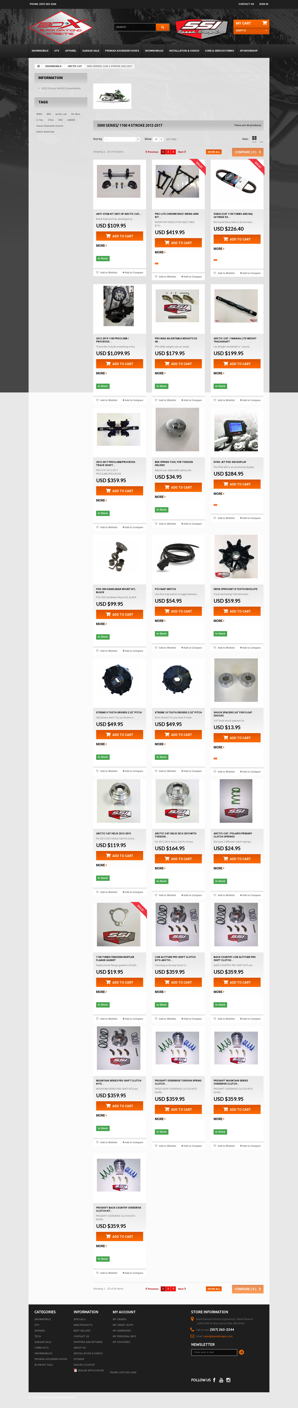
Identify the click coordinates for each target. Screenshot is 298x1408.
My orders (119, 1319)
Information (50, 78)
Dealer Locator (84, 1364)
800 (49, 114)
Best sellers (82, 1330)
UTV (56, 50)
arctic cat (61, 114)
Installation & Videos (184, 50)
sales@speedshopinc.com (218, 1336)
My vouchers (121, 1342)
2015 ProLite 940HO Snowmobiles (61, 88)
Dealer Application (89, 1370)
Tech (37, 1336)
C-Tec (39, 119)
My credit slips (123, 1325)
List (261, 139)
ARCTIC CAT (75, 66)
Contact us (246, 4)
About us (80, 1347)
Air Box (75, 114)
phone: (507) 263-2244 (43, 4)
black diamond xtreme (49, 125)
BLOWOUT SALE (43, 1364)
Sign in (263, 4)
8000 (39, 114)
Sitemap (79, 1359)
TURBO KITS (41, 1347)
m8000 (71, 119)
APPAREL (70, 50)
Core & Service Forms (219, 50)
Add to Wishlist (108, 272)
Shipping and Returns (88, 1342)
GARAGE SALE (90, 50)
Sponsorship (249, 50)
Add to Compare (134, 272)
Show (148, 138)
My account (124, 1312)
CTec (51, 119)
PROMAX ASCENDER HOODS (122, 50)
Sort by (97, 138)
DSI (60, 119)
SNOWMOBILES (154, 50)
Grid (254, 139)
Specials (79, 1319)
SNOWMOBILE (40, 50)
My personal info (124, 1336)
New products (83, 1325)
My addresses (122, 1330)
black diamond (45, 131)
